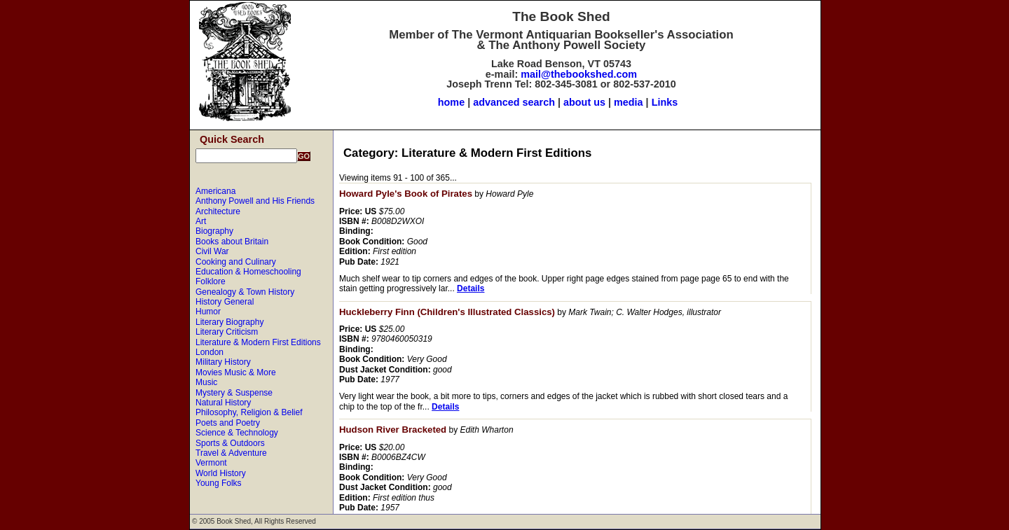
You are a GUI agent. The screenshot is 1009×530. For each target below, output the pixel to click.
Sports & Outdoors (230, 443)
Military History (223, 362)
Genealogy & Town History (244, 292)
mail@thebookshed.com (579, 74)
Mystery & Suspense (234, 393)
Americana (215, 191)
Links (665, 102)
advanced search (514, 102)
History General (224, 302)
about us (584, 102)
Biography (214, 231)
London (209, 352)
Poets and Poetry (227, 423)
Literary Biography (229, 322)
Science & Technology (236, 433)
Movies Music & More (235, 372)
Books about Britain (231, 241)
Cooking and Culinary (235, 262)
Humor (208, 311)
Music (206, 382)
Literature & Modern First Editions (258, 342)
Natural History (223, 402)
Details (470, 288)
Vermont (211, 463)
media (628, 102)
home (451, 102)
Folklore (210, 281)
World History (220, 473)
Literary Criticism (226, 332)
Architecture (217, 211)
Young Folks (218, 483)
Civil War (212, 251)
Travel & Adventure (231, 453)
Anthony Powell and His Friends (255, 201)
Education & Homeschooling (248, 272)
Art (200, 221)
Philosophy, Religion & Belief (249, 412)
